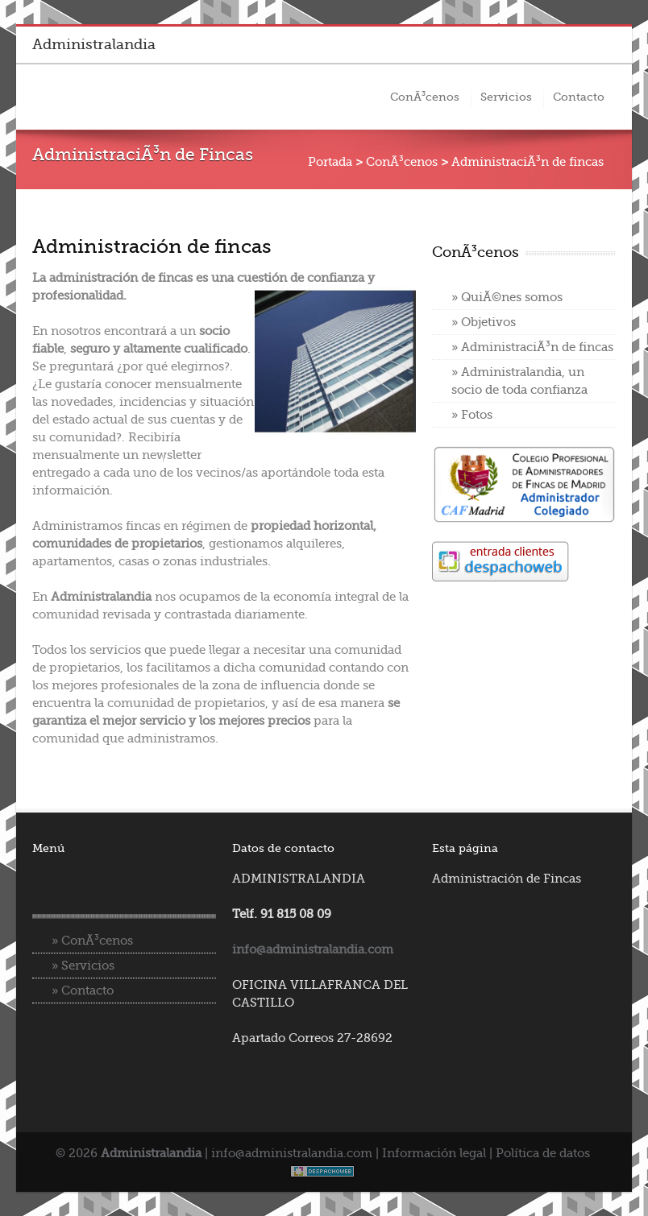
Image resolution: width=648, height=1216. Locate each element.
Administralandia (94, 44)
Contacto (578, 96)
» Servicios (83, 965)
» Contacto (83, 990)
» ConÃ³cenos (92, 940)
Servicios (506, 96)
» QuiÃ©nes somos (507, 297)
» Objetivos (483, 322)
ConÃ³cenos (424, 96)
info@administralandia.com (291, 1153)
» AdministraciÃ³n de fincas (532, 347)
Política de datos (543, 1153)
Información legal (434, 1153)
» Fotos (471, 414)
